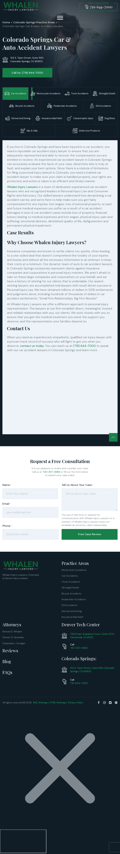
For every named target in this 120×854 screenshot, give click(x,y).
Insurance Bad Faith (72, 617)
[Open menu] (60, 18)
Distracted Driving (72, 611)
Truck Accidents (71, 581)
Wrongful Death (70, 587)
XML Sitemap (40, 702)
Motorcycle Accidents (74, 570)
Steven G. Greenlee (13, 637)
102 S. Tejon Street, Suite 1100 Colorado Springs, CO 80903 (92, 669)
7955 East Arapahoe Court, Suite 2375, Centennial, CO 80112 (92, 635)
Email (6, 504)
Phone (7, 526)
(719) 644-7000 (84, 346)
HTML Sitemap (58, 702)
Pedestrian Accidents (74, 599)
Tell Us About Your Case (77, 485)
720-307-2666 (51, 471)
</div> (23, 841)
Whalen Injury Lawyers (22, 187)
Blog (6, 661)
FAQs (7, 672)
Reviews (10, 650)
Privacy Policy (75, 702)
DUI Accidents (69, 605)
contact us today (32, 346)
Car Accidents (70, 575)
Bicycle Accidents (71, 593)
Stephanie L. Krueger (13, 643)
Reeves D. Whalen (12, 631)
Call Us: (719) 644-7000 (27, 73)
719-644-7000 (79, 683)
